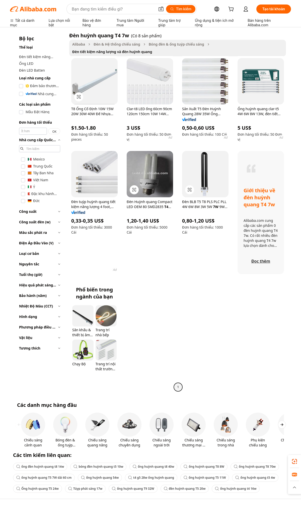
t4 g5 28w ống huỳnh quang (151, 477)
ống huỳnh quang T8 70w (255, 466)
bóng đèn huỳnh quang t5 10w (98, 466)
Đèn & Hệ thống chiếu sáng (117, 44)
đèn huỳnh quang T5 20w (185, 488)
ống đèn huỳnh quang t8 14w (40, 466)
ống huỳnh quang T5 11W (205, 477)
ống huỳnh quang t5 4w (255, 477)
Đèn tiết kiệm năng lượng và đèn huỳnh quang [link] (112, 51)
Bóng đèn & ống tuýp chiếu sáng (176, 44)
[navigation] (38, 212)
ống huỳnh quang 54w (100, 477)
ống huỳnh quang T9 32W (133, 488)
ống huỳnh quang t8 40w (153, 466)
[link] (294, 461)
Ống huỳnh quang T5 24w (37, 488)
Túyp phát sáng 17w (85, 488)
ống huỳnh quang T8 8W (204, 466)
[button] (161, 9)
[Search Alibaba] (113, 9)
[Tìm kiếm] (180, 9)
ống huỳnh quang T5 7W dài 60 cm (43, 477)
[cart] (232, 10)
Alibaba (78, 44)
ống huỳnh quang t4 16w (235, 488)
